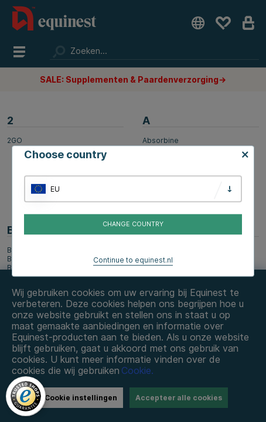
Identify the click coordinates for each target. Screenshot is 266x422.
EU (55, 189)
